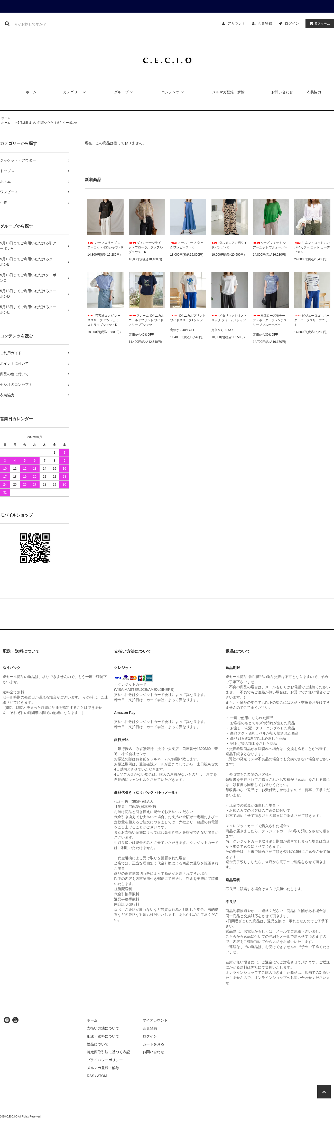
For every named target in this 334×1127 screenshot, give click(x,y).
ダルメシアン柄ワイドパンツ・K (229, 245)
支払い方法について (103, 1028)
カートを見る (153, 1044)
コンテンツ (173, 92)
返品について (97, 1044)
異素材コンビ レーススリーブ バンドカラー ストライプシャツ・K (104, 320)
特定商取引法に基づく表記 (108, 1052)
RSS (90, 1076)
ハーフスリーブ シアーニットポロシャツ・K (105, 245)
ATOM (102, 1076)
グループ (124, 92)
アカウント (236, 23)
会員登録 (265, 23)
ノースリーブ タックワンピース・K (186, 245)
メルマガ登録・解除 (228, 92)
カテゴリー (75, 92)
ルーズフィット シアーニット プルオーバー (270, 245)
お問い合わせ (282, 92)
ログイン (292, 23)
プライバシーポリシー (105, 1060)
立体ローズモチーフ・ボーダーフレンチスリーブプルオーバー (270, 320)
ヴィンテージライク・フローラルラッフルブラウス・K (146, 247)
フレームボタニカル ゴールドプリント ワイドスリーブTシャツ (146, 320)
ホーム (31, 92)
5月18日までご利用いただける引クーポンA (47, 122)
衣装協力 (314, 92)
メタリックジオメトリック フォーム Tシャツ (229, 318)
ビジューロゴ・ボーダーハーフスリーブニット (312, 320)
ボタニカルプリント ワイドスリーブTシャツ (188, 318)
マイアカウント (155, 1020)
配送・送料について (103, 1036)
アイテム (318, 23)
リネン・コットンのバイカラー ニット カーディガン (312, 247)
